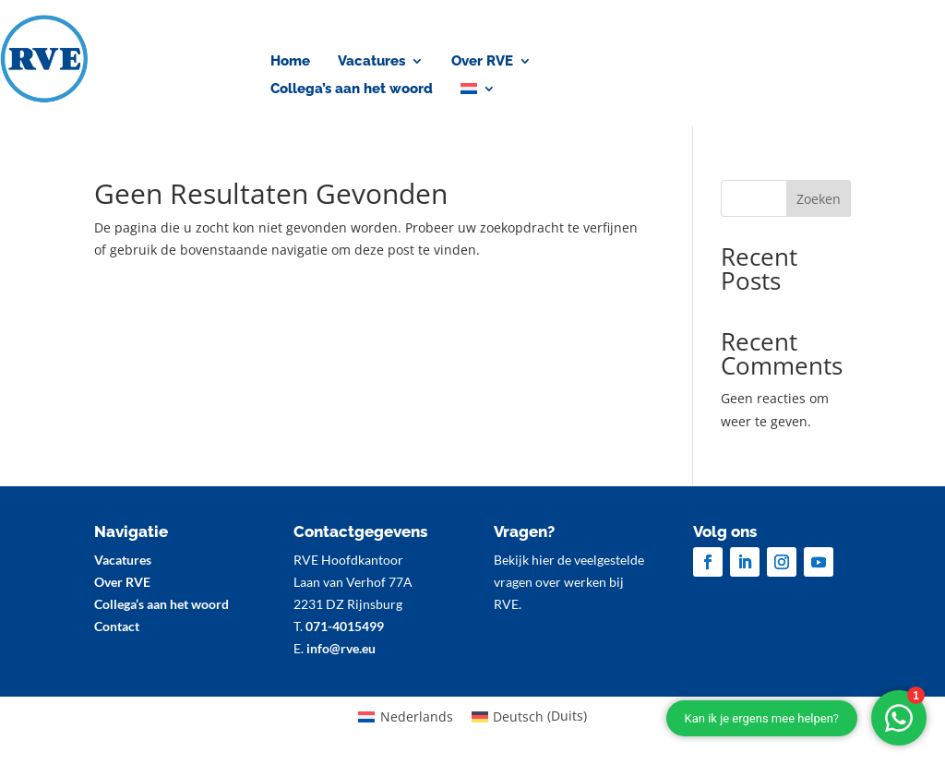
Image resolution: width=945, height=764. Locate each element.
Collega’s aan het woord (351, 89)
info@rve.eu (341, 648)
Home (290, 61)
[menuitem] (478, 92)
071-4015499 (344, 626)
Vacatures (371, 61)
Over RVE (482, 61)
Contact (829, 62)
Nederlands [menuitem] (416, 716)
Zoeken (818, 199)
